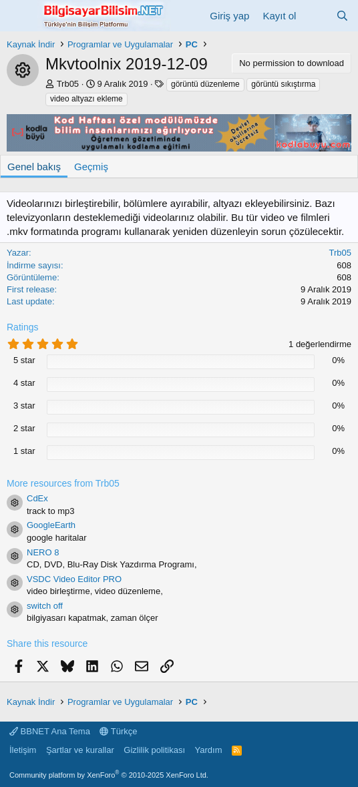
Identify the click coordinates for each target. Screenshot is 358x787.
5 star (24, 360)
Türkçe (118, 731)
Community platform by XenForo (108, 775)
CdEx (37, 498)
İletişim (22, 750)
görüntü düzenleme (205, 84)
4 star (24, 383)
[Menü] (18, 15)
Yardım (208, 750)
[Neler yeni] (316, 15)
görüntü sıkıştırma (283, 84)
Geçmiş (91, 166)
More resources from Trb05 (63, 483)
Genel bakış (34, 166)
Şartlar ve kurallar (80, 750)
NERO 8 (43, 552)
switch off (45, 606)
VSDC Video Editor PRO (74, 579)
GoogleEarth (51, 525)
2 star (24, 428)
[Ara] (342, 15)
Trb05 (68, 84)
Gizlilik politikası (154, 750)
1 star (24, 451)
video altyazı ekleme (86, 98)
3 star (24, 406)
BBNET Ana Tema (49, 731)
